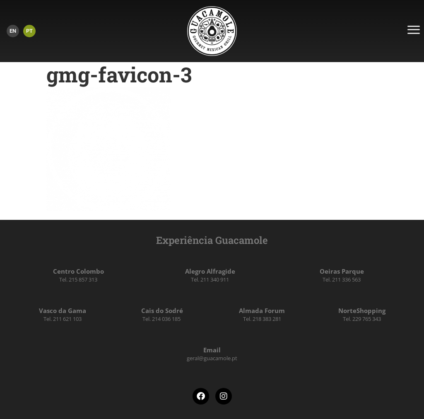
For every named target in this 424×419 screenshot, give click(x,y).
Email (212, 350)
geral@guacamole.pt (212, 358)
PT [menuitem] (29, 31)
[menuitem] (13, 31)
